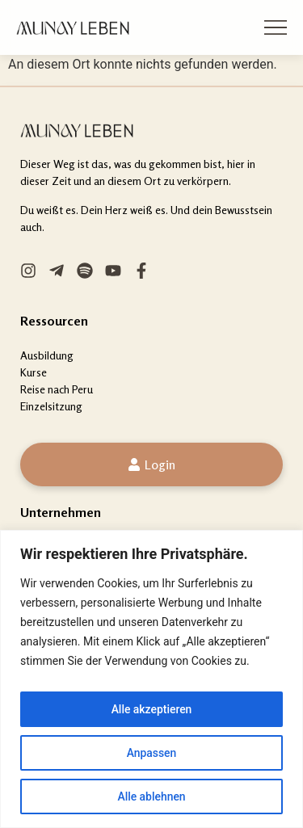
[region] (151, 679)
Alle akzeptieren (151, 709)
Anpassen (151, 752)
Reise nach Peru (56, 389)
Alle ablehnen (151, 796)
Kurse (33, 372)
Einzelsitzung (51, 406)
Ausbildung (47, 355)
